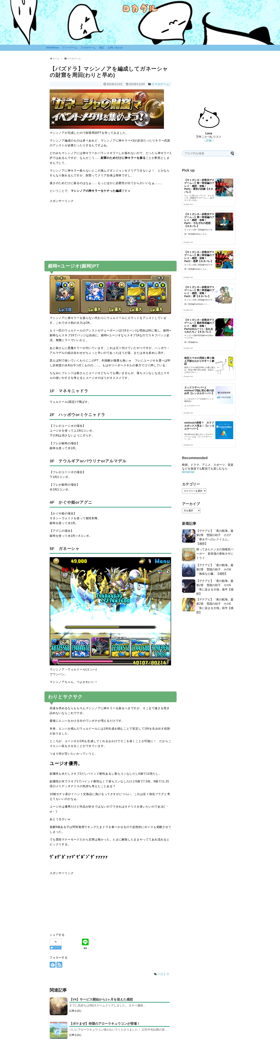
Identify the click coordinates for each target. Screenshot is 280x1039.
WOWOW (188, 472)
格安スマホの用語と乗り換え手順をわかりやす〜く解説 (199, 360)
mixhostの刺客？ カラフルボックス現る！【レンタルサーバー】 (199, 425)
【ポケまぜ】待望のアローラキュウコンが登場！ (104, 1023)
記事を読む (75, 1010)
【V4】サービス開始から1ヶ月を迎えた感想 (101, 999)
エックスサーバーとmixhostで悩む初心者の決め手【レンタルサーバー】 (199, 390)
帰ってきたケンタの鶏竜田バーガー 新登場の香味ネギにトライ (214, 553)
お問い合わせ (115, 47)
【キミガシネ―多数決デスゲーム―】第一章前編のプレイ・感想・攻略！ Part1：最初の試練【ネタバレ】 (199, 186)
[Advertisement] (110, 229)
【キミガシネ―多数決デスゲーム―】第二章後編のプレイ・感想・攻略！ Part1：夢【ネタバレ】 (199, 291)
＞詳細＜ (208, 140)
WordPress (52, 47)
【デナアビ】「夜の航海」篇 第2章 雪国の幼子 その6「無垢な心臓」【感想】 (216, 569)
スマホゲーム (88, 47)
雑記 (101, 47)
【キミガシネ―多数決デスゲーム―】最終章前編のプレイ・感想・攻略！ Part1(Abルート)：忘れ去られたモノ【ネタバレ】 (199, 325)
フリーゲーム (69, 47)
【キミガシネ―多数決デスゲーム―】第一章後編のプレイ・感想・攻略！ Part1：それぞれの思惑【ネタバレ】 (199, 220)
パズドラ (163, 974)
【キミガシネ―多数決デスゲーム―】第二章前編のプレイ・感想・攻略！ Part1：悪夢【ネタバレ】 (199, 256)
